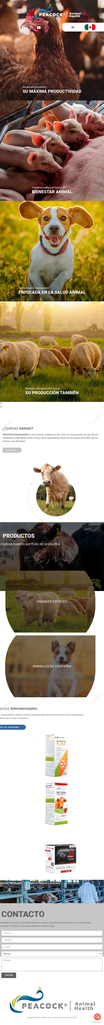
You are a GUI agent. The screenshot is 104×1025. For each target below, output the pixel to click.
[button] (72, 27)
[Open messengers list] (97, 1016)
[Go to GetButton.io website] (97, 1022)
